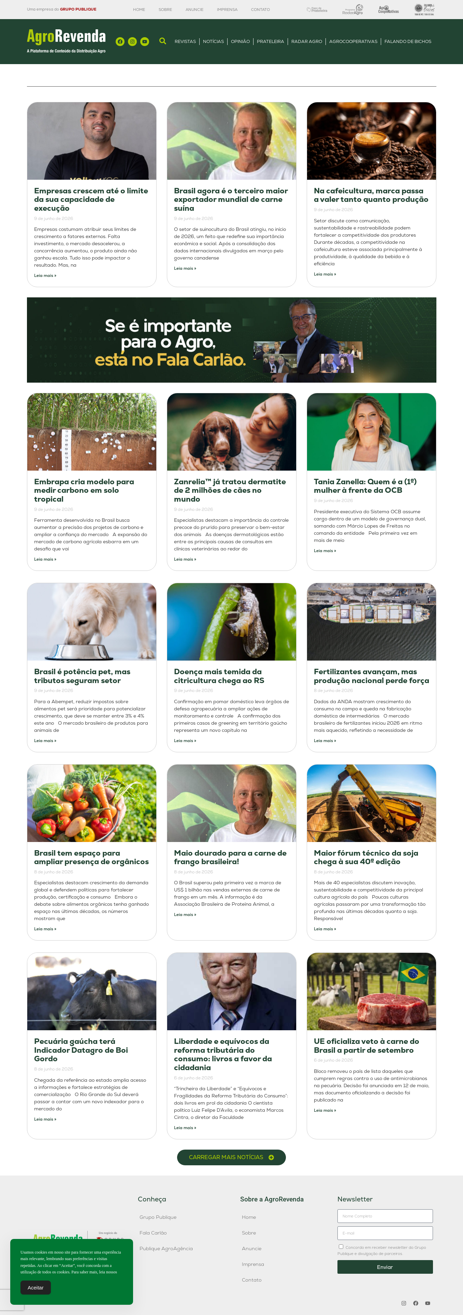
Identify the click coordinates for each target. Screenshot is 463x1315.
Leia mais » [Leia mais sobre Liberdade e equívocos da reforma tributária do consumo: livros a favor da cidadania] (185, 1128)
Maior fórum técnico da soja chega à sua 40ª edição (366, 857)
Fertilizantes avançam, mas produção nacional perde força (371, 676)
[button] (231, 1157)
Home (139, 9)
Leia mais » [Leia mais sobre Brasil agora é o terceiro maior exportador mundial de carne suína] (185, 268)
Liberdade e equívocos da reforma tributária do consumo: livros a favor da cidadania (223, 1054)
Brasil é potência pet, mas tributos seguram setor (82, 676)
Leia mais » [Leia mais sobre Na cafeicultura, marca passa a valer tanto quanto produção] (325, 274)
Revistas (185, 41)
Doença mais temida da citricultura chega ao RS (219, 676)
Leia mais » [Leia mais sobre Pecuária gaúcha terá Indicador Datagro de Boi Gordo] (45, 1119)
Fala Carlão (153, 1233)
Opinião (240, 41)
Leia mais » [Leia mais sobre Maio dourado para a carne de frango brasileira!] (185, 914)
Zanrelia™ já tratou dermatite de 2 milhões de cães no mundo (230, 490)
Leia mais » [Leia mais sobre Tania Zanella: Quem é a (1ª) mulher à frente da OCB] (325, 550)
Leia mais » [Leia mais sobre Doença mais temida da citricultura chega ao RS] (185, 740)
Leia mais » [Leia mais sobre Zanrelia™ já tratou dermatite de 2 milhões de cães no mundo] (185, 559)
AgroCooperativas (353, 41)
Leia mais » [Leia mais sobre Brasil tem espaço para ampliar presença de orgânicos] (45, 929)
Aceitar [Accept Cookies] (36, 1288)
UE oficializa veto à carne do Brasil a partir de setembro (366, 1045)
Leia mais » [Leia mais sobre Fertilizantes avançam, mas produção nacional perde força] (325, 740)
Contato (260, 9)
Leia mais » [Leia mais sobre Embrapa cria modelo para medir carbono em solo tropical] (45, 559)
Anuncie (194, 9)
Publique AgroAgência (166, 1248)
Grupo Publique (158, 1217)
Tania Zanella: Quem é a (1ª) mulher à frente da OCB (365, 486)
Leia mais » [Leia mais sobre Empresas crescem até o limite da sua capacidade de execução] (45, 275)
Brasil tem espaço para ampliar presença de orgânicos (91, 857)
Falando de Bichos (408, 41)
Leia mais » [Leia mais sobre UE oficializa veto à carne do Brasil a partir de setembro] (325, 1110)
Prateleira (270, 41)
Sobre (165, 9)
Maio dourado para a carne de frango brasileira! (230, 857)
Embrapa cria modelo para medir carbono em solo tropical (84, 490)
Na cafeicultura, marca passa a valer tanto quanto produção (371, 195)
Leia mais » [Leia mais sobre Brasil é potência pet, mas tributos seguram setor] (45, 740)
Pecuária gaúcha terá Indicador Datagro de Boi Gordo (81, 1050)
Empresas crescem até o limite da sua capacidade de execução (91, 199)
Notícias (213, 41)
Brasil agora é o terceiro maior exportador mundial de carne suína (231, 199)
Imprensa (227, 9)
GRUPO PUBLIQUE (78, 9)
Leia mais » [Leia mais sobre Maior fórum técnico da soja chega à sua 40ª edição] (325, 929)
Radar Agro (306, 41)
